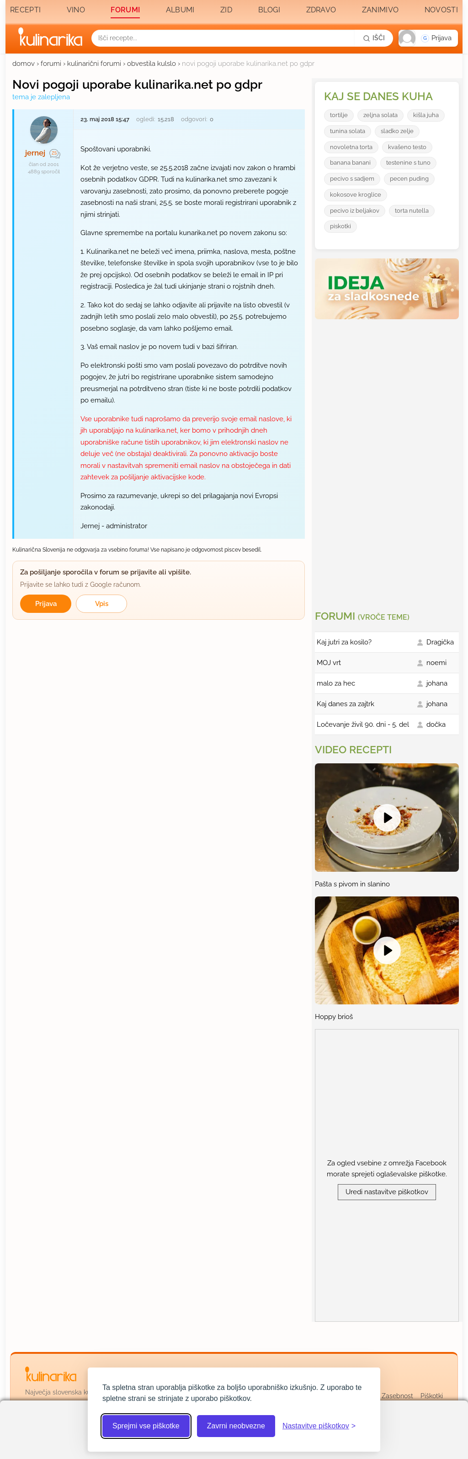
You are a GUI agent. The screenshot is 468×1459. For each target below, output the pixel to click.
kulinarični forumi (94, 63)
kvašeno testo (407, 147)
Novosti (441, 9)
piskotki (340, 226)
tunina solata (347, 131)
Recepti (25, 9)
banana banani (350, 162)
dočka (436, 724)
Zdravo (321, 9)
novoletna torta (351, 147)
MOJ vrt (329, 663)
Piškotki (431, 1396)
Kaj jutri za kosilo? (344, 642)
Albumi (180, 9)
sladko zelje (397, 131)
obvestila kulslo (151, 63)
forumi (51, 63)
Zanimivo (380, 9)
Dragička (440, 642)
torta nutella (412, 210)
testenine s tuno (408, 162)
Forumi (125, 9)
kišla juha (426, 115)
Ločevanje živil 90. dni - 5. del (363, 724)
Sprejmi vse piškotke (146, 1426)
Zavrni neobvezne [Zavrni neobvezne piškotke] (236, 1426)
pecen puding (409, 178)
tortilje (339, 115)
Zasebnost (397, 1396)
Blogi (269, 9)
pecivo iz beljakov (354, 210)
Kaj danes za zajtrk (345, 704)
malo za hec (336, 683)
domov (23, 63)
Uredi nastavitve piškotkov (387, 1192)
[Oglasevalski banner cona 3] (388, 461)
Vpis (101, 604)
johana (436, 683)
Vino (76, 9)
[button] (428, 38)
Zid (226, 9)
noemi (436, 663)
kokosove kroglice (355, 194)
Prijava (46, 604)
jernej (35, 152)
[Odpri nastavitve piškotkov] (319, 1426)
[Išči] (374, 38)
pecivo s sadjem (352, 178)
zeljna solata (380, 115)
